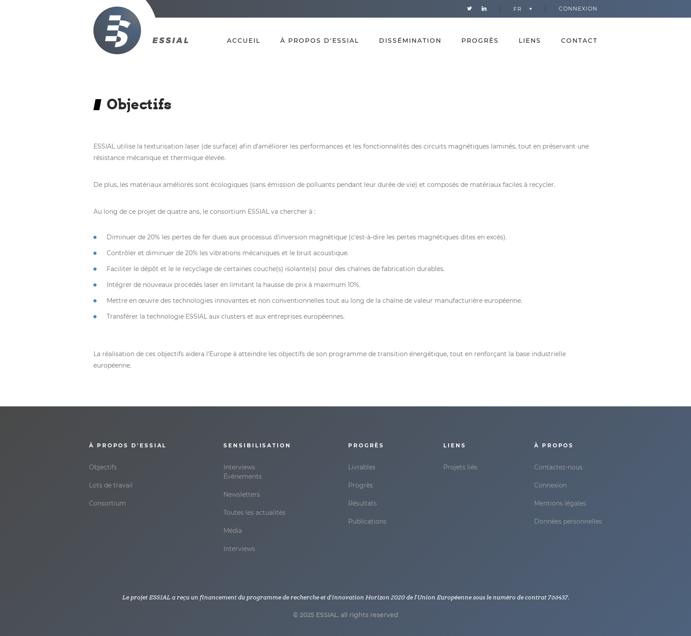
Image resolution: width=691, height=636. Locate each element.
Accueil (243, 41)
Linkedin (484, 8)
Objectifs (103, 467)
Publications (367, 521)
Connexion (578, 8)
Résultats (362, 503)
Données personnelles (568, 521)
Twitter (469, 8)
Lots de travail (111, 485)
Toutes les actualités (254, 513)
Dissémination (410, 41)
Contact (579, 41)
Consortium (107, 503)
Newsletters (241, 494)
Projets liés (460, 467)
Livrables (361, 467)
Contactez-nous (558, 467)
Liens (530, 41)
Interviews (239, 467)
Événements (242, 476)
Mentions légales (560, 503)
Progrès (480, 41)
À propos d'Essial (319, 41)
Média (232, 531)
